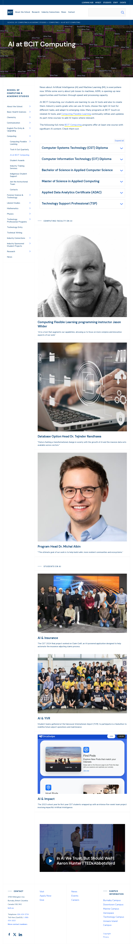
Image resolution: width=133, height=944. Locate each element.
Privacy (106, 937)
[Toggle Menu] (30, 106)
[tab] (82, 148)
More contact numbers (17, 924)
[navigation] (11, 12)
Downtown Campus (113, 904)
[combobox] (107, 12)
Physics (10, 214)
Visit (42, 891)
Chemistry (11, 117)
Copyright (107, 933)
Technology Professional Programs (17, 220)
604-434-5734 (23, 914)
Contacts (14, 189)
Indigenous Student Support (18, 175)
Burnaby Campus (112, 900)
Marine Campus (111, 908)
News (9, 257)
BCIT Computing (73, 124)
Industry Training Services (17, 167)
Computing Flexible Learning (18, 142)
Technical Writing (14, 232)
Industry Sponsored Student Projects (15, 244)
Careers (75, 899)
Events (74, 895)
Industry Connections (16, 238)
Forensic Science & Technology (15, 196)
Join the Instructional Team (19, 183)
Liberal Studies (13, 203)
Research (11, 251)
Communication (13, 122)
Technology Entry (14, 227)
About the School (14, 106)
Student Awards (17, 160)
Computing (11, 136)
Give (42, 899)
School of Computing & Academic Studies (18, 93)
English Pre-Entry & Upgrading (15, 129)
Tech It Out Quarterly (19, 149)
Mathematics (12, 208)
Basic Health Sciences (16, 112)
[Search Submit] (123, 12)
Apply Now (45, 895)
